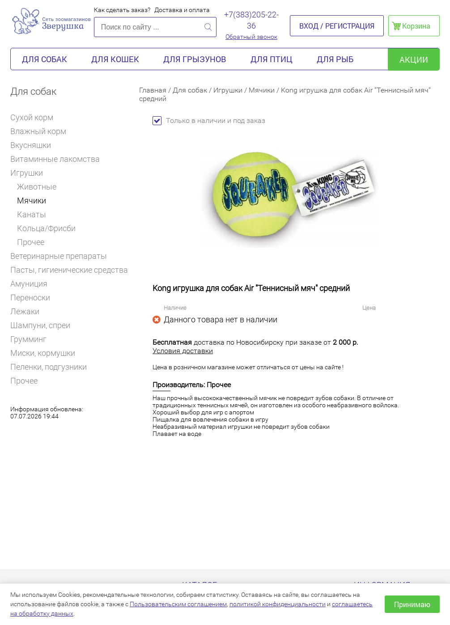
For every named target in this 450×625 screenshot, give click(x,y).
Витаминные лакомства (58, 159)
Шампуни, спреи (40, 325)
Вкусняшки (34, 145)
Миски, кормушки (42, 353)
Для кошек (115, 59)
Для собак (44, 59)
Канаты (31, 214)
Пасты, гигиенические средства (69, 269)
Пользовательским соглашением (178, 604)
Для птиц (271, 59)
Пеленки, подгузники (48, 367)
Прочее (30, 242)
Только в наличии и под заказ (209, 120)
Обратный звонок (251, 36)
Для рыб (335, 59)
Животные (36, 186)
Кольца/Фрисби (46, 228)
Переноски (30, 297)
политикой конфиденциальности (277, 604)
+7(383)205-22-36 (251, 20)
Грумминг (32, 339)
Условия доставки (183, 350)
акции (413, 59)
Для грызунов (194, 59)
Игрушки (29, 172)
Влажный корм (42, 131)
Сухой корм (35, 117)
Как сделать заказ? (122, 9)
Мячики (31, 200)
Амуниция (32, 283)
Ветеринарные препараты (62, 256)
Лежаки (24, 311)
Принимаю (412, 604)
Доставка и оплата (182, 9)
